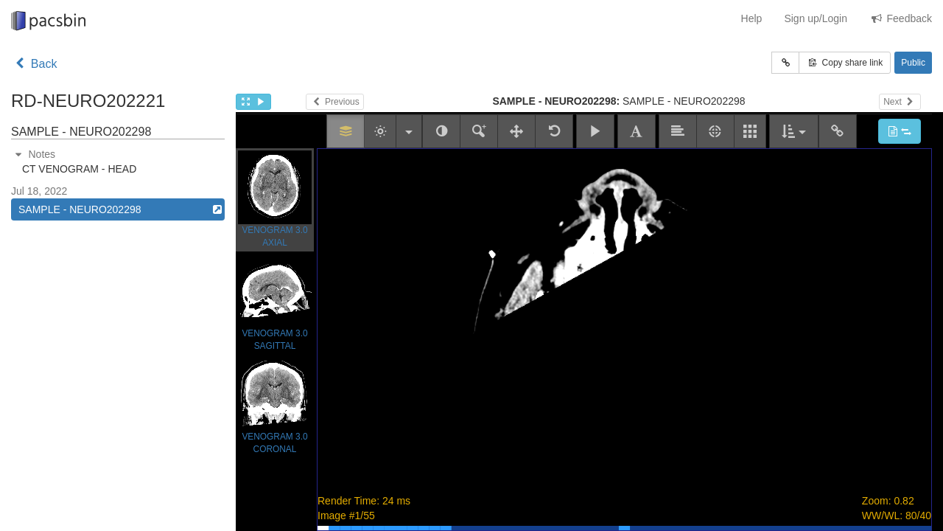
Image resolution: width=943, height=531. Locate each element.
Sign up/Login (815, 18)
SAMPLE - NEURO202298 (121, 209)
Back (34, 64)
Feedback (900, 18)
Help (752, 18)
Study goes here (584, 321)
